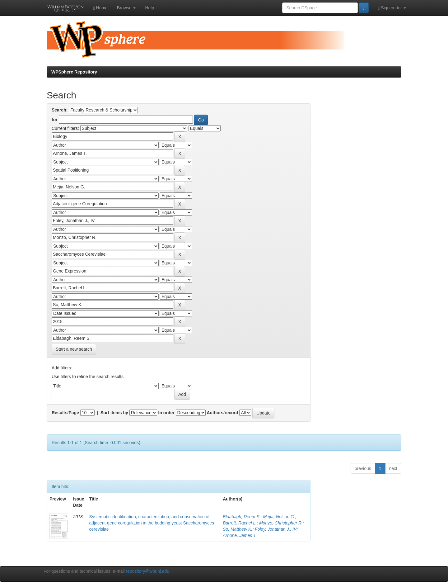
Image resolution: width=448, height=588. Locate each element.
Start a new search (74, 349)
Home (100, 8)
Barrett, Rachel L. (240, 522)
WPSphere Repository (74, 71)
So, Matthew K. (237, 529)
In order (166, 412)
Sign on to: (392, 8)
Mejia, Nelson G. (279, 516)
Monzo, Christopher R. (281, 522)
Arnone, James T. (240, 535)
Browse (126, 7)
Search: (60, 109)
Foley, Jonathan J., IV (275, 529)
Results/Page (65, 412)
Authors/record (222, 412)
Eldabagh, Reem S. (241, 516)
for (55, 119)
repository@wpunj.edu (148, 571)
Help (149, 7)
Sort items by (114, 412)
